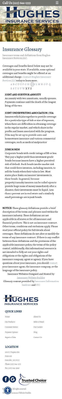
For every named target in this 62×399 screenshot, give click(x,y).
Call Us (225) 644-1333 (16, 3)
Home (7, 316)
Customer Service (11, 327)
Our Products (10, 321)
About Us (37, 316)
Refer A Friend (39, 321)
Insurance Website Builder (31, 277)
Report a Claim (10, 337)
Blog (35, 332)
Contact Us (38, 337)
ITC (38, 285)
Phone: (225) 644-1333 (13, 364)
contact (53, 263)
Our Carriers (38, 327)
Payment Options (11, 332)
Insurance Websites (18, 274)
